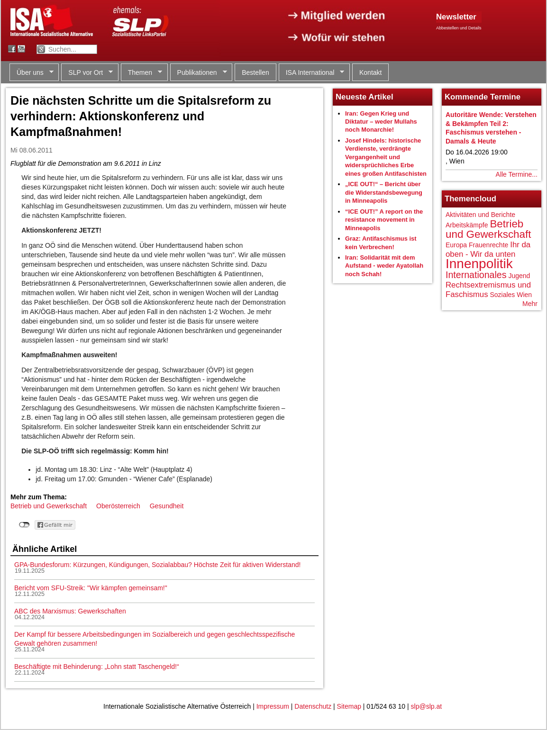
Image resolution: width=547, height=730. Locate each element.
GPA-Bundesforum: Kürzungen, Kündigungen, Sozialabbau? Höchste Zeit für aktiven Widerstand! (157, 564)
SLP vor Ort (87, 73)
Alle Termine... (517, 174)
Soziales (502, 294)
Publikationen (198, 73)
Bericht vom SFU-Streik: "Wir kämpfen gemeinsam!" (90, 588)
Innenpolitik (479, 263)
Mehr (530, 303)
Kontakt (370, 72)
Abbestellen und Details (459, 28)
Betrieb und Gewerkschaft (48, 506)
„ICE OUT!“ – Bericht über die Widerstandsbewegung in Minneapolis (383, 192)
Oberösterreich (118, 506)
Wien (524, 294)
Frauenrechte (488, 245)
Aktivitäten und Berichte (480, 214)
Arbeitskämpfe (467, 225)
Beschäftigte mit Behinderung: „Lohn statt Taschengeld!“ (96, 666)
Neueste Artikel (364, 96)
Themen (141, 73)
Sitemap (349, 706)
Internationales (476, 275)
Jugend (519, 275)
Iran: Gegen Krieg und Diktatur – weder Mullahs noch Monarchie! (381, 122)
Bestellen (255, 72)
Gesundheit (167, 506)
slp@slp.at (426, 706)
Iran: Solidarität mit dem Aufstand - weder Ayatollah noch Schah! (384, 266)
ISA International (312, 73)
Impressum (272, 706)
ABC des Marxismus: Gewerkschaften (70, 611)
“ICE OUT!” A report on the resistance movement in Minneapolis (384, 220)
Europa (456, 245)
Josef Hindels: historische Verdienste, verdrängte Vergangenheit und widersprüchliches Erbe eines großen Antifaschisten (386, 157)
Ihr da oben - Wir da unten (488, 249)
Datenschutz (312, 706)
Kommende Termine (482, 96)
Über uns (31, 73)
